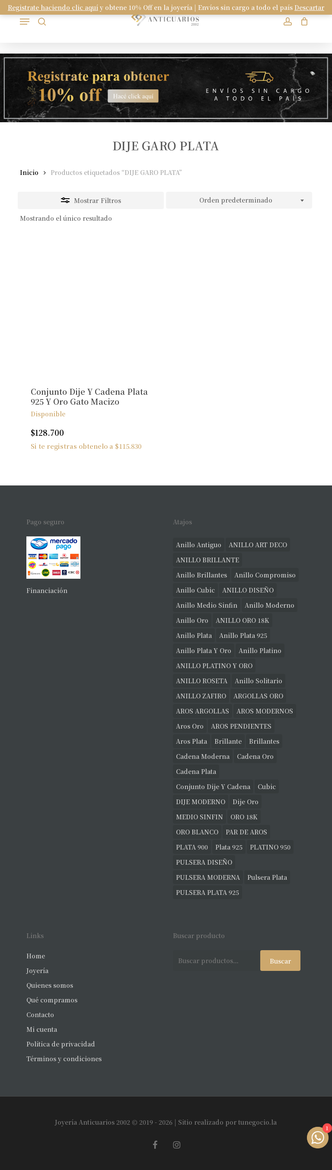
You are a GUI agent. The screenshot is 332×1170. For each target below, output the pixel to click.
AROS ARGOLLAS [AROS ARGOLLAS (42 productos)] (202, 711)
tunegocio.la (257, 1122)
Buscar (280, 961)
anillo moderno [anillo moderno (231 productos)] (269, 605)
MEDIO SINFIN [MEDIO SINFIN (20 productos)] (199, 816)
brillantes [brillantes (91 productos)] (264, 741)
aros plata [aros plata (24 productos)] (191, 741)
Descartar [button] (309, 7)
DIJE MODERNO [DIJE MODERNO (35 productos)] (200, 801)
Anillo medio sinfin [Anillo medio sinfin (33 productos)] (206, 605)
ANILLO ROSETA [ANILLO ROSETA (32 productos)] (201, 680)
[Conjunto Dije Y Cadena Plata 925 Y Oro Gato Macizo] (89, 306)
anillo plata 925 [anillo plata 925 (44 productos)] (243, 635)
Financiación (46, 590)
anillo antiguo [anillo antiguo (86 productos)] (198, 544)
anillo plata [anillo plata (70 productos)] (194, 635)
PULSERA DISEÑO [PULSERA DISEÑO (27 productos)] (204, 862)
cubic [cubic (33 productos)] (267, 786)
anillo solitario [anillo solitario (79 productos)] (258, 680)
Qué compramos (51, 1000)
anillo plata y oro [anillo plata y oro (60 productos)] (203, 650)
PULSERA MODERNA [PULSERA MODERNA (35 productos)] (208, 877)
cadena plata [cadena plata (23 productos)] (196, 771)
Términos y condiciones (64, 1058)
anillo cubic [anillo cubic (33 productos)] (195, 590)
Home (35, 955)
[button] (24, 21)
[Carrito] (302, 21)
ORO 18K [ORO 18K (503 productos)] (244, 816)
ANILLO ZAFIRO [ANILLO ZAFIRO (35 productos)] (201, 695)
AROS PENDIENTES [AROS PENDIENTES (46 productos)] (241, 726)
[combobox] (239, 200)
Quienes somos (49, 985)
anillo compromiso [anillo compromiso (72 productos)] (265, 575)
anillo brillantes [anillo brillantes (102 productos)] (201, 575)
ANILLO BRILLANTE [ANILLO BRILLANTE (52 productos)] (207, 559)
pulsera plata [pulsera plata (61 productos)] (267, 877)
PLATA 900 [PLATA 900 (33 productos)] (192, 847)
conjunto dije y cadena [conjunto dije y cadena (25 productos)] (213, 786)
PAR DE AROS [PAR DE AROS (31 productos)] (246, 832)
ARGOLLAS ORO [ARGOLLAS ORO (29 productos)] (258, 695)
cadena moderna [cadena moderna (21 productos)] (203, 756)
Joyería (37, 970)
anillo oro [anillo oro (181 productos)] (192, 620)
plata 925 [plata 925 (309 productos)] (229, 847)
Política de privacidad (60, 1044)
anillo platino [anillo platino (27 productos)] (260, 650)
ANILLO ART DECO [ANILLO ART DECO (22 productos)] (258, 544)
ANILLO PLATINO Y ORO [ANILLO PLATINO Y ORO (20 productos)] (214, 665)
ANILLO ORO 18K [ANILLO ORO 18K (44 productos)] (242, 620)
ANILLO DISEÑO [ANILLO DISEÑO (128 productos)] (248, 590)
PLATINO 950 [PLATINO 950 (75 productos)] (270, 847)
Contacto (40, 1014)
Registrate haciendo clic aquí (53, 7)
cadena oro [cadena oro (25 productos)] (255, 756)
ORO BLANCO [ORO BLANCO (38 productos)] (197, 832)
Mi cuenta (41, 1029)
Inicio (29, 172)
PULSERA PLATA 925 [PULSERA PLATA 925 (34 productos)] (207, 892)
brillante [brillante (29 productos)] (228, 741)
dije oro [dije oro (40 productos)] (246, 801)
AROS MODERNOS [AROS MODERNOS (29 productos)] (264, 711)
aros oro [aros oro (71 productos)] (190, 726)
